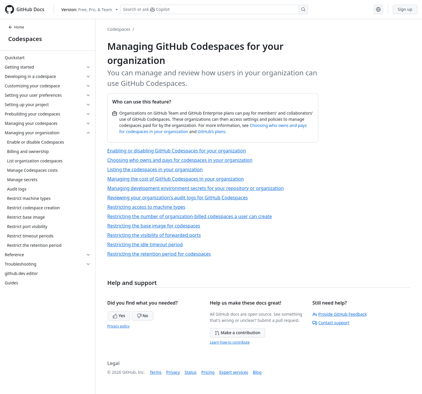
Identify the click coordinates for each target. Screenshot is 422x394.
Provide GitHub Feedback (339, 314)
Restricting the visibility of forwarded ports (154, 235)
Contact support (330, 322)
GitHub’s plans (211, 131)
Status (191, 372)
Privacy (173, 372)
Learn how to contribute (230, 342)
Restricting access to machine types (146, 207)
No (142, 315)
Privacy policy (118, 326)
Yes (119, 315)
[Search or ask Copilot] (214, 9)
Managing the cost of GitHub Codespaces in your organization (175, 179)
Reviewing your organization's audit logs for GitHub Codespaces (177, 197)
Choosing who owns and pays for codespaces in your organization (179, 160)
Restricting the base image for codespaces (153, 226)
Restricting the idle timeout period (145, 244)
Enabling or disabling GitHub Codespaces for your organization (176, 150)
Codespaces (25, 39)
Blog (257, 372)
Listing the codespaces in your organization (155, 169)
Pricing (208, 372)
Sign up (405, 9)
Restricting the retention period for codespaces (159, 254)
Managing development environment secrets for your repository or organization (195, 188)
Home (16, 27)
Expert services (233, 372)
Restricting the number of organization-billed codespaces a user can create (189, 216)
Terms (155, 372)
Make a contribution (237, 332)
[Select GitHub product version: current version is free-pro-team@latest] (89, 9)
